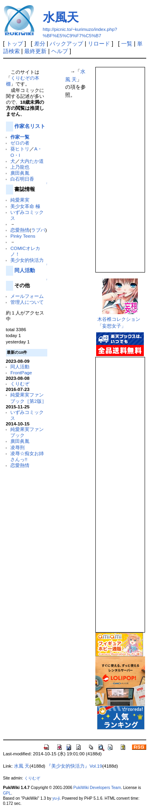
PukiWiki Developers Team (97, 787)
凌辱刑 (17, 447)
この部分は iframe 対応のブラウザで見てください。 (119, 166)
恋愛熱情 (19, 230)
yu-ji (56, 798)
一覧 (126, 43)
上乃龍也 (19, 167)
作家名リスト (29, 126)
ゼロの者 (19, 142)
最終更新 (35, 51)
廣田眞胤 (19, 172)
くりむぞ (19, 383)
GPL (7, 793)
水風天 (61, 17)
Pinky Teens (22, 235)
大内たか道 (32, 161)
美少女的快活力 (27, 260)
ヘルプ (59, 51)
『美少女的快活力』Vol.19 (74, 766)
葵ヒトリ (19, 148)
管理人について (27, 302)
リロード (99, 43)
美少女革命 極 (25, 206)
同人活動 (24, 270)
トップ (14, 43)
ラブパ (38, 230)
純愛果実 (19, 199)
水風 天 (21, 766)
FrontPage (21, 372)
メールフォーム (27, 296)
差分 (39, 43)
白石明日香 (22, 178)
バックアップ (66, 43)
